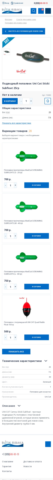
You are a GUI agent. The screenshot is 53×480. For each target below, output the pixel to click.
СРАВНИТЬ (48, 101)
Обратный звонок (48, 444)
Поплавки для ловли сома (16, 23)
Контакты (7, 471)
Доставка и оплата (32, 461)
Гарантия (6, 466)
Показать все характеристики (16, 123)
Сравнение (18, 3)
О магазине (7, 461)
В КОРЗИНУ (10, 101)
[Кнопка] (48, 11)
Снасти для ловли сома (26, 19)
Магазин (8, 19)
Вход (7, 3)
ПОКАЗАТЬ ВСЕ (16, 351)
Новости (27, 466)
